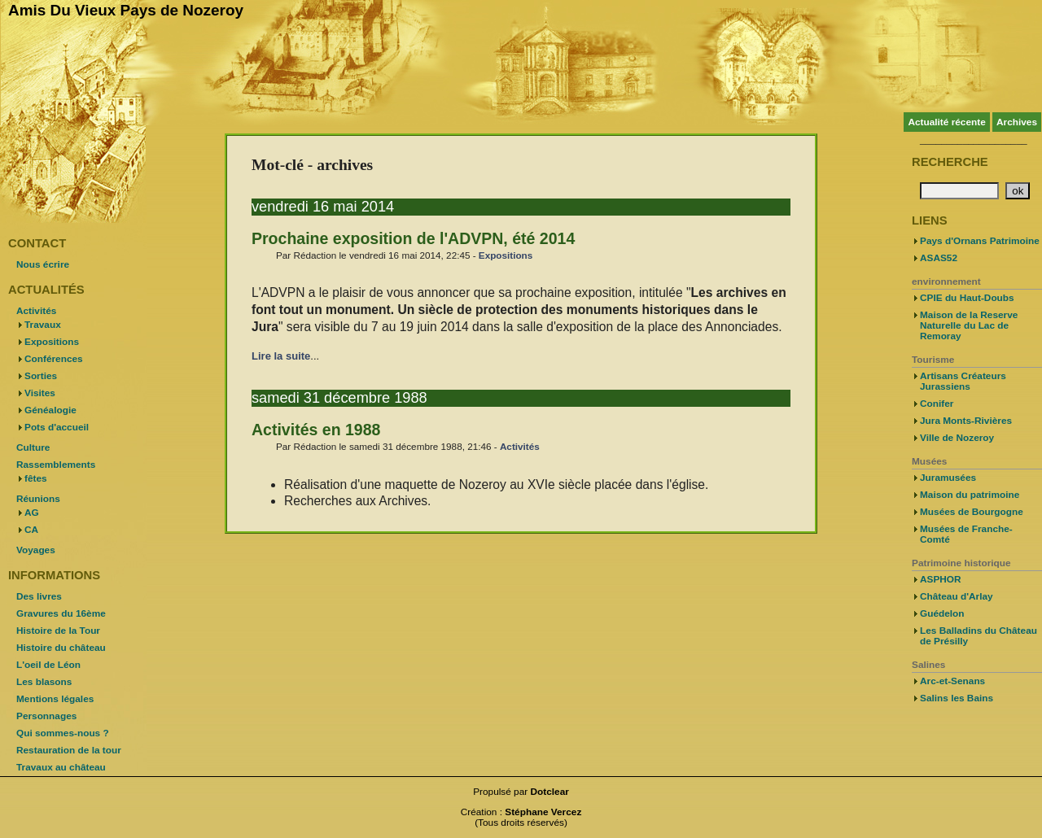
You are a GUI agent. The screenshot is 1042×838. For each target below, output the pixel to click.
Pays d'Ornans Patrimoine (980, 241)
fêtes (35, 478)
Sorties (40, 376)
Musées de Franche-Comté (966, 534)
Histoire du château (61, 647)
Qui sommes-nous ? (62, 733)
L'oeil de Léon (48, 664)
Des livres (39, 596)
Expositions (505, 255)
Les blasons (44, 681)
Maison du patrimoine (969, 494)
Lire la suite (281, 356)
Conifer (936, 403)
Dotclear (550, 791)
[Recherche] (959, 190)
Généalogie (50, 410)
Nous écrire (42, 264)
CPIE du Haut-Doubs (967, 297)
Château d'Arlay (956, 596)
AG (31, 512)
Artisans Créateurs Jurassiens (963, 381)
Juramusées (948, 477)
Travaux (42, 324)
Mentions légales (55, 699)
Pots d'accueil (56, 427)
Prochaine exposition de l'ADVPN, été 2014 (413, 238)
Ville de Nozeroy (957, 437)
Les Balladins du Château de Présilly (978, 636)
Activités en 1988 (316, 430)
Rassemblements (55, 464)
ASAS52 (938, 258)
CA (31, 529)
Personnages (46, 716)
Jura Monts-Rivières (966, 420)
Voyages (35, 550)
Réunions (38, 498)
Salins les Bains (956, 698)
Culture (33, 447)
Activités (520, 446)
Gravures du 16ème (61, 613)
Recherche (950, 161)
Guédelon (942, 613)
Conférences (53, 358)
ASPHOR (940, 579)
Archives (1016, 122)
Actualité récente (946, 122)
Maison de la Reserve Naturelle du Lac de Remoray (969, 325)
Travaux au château (61, 767)
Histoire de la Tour (58, 630)
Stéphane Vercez (543, 812)
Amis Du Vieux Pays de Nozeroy (125, 10)
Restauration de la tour (68, 750)
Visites (39, 393)
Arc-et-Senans (952, 681)
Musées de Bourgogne (971, 511)
